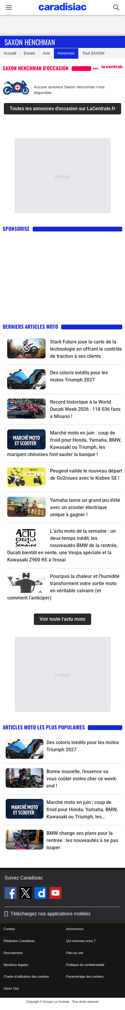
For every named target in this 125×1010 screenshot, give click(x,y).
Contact (9, 929)
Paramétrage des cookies (85, 976)
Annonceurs (75, 929)
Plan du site (74, 953)
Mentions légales (16, 965)
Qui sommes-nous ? (81, 941)
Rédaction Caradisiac (19, 941)
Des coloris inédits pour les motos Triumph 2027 (82, 746)
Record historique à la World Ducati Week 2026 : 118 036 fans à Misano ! (85, 409)
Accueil (10, 53)
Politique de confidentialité (85, 965)
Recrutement (13, 953)
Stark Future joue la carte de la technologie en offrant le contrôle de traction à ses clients (86, 349)
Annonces (66, 53)
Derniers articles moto (30, 326)
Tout (93, 53)
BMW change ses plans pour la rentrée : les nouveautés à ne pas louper (82, 840)
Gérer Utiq (11, 988)
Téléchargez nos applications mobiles (50, 913)
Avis (46, 53)
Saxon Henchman (29, 42)
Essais (29, 53)
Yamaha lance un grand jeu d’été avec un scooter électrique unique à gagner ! (85, 507)
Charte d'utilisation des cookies (26, 976)
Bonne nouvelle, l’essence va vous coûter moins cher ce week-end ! (81, 779)
